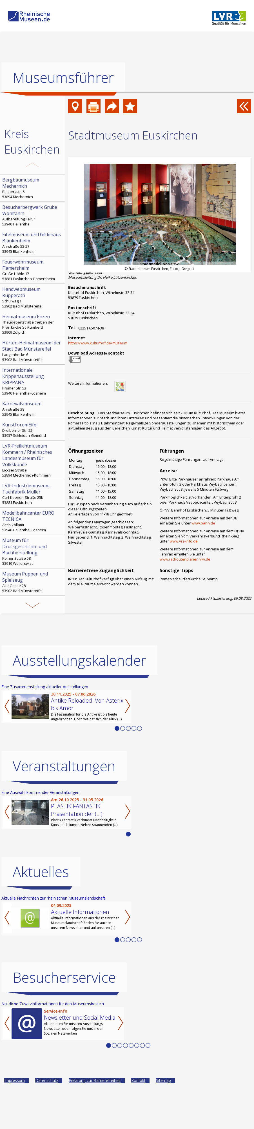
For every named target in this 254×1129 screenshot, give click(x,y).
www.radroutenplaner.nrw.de (185, 559)
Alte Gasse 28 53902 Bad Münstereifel (33, 582)
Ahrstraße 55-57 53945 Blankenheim (33, 242)
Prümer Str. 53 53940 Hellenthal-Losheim (33, 381)
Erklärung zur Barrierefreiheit (95, 1080)
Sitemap (163, 1080)
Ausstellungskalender (79, 660)
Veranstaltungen (64, 766)
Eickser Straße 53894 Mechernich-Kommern (33, 460)
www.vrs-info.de (184, 541)
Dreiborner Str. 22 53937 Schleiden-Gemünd (33, 430)
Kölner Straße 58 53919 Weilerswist (33, 551)
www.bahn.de (203, 523)
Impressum (14, 1080)
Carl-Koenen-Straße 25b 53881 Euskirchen (33, 493)
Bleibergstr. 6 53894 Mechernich (33, 188)
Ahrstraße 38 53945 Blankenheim (33, 408)
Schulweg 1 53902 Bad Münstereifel (33, 297)
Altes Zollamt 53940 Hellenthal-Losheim (33, 521)
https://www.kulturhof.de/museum (97, 343)
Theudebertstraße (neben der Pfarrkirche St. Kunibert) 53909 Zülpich (33, 324)
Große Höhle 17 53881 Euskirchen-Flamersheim (33, 270)
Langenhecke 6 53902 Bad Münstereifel (33, 351)
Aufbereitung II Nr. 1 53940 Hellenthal (33, 215)
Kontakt (138, 1080)
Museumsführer (63, 77)
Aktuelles (41, 871)
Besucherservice (64, 977)
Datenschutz (46, 1080)
